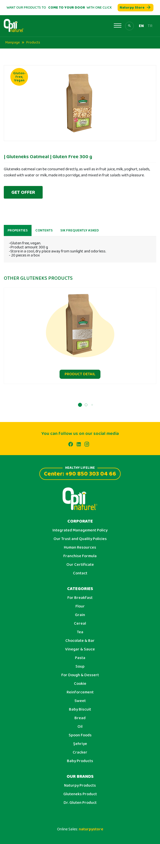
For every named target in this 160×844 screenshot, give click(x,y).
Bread (80, 718)
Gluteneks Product (80, 794)
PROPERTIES (18, 233)
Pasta (80, 658)
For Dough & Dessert (80, 675)
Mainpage (12, 42)
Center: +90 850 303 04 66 (80, 473)
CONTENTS (44, 233)
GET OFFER (23, 192)
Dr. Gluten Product (80, 803)
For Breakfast (80, 598)
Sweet (80, 701)
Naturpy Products (80, 786)
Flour (80, 606)
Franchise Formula (80, 556)
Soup (80, 667)
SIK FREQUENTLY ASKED (79, 233)
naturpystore (91, 829)
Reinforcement (80, 692)
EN (141, 26)
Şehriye (80, 744)
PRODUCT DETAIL (80, 376)
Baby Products (80, 761)
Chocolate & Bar (80, 641)
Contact (80, 573)
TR (150, 26)
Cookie (80, 684)
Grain (80, 615)
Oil (80, 727)
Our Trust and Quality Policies (80, 539)
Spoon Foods (80, 735)
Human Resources (80, 548)
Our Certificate (80, 565)
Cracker (80, 752)
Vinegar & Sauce (80, 649)
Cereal (80, 624)
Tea (80, 632)
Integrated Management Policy (80, 530)
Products (33, 42)
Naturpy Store (135, 7)
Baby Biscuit (80, 710)
